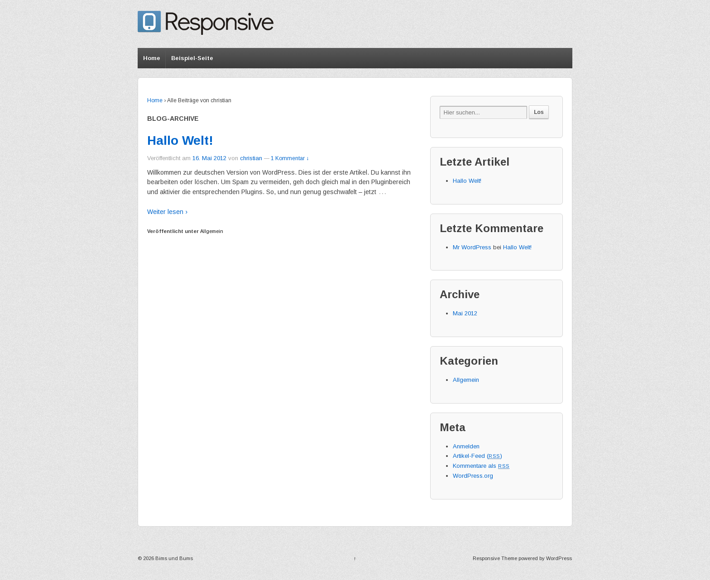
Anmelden (466, 446)
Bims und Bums (173, 558)
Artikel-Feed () (477, 455)
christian (251, 158)
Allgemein (211, 231)
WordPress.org (473, 475)
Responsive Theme (495, 558)
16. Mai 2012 (209, 158)
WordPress (559, 558)
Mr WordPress (472, 247)
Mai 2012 (465, 313)
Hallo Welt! (180, 140)
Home (151, 58)
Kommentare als (481, 465)
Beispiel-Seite (192, 58)
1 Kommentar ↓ (290, 158)
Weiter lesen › (167, 211)
